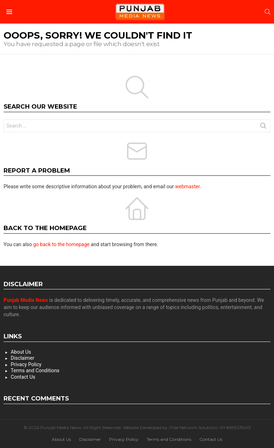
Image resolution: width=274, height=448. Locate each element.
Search (263, 127)
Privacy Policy (26, 364)
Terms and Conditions (35, 370)
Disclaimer (22, 358)
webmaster (187, 186)
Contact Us (23, 377)
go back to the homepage (61, 244)
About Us (21, 352)
